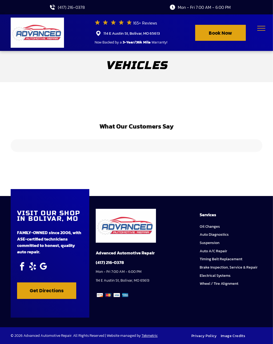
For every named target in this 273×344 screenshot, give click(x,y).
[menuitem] (206, 336)
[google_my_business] (43, 267)
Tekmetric (150, 335)
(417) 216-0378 (71, 7)
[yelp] (32, 267)
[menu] (261, 28)
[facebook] (22, 267)
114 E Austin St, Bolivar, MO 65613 (131, 33)
